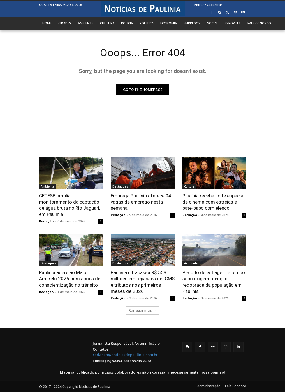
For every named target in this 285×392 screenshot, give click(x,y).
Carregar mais (142, 310)
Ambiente (47, 187)
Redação (46, 222)
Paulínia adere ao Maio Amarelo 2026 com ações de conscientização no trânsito (69, 279)
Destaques (120, 187)
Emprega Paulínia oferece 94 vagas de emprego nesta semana (141, 202)
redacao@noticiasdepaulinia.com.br (125, 355)
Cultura (189, 187)
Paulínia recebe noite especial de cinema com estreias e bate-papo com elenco (213, 202)
